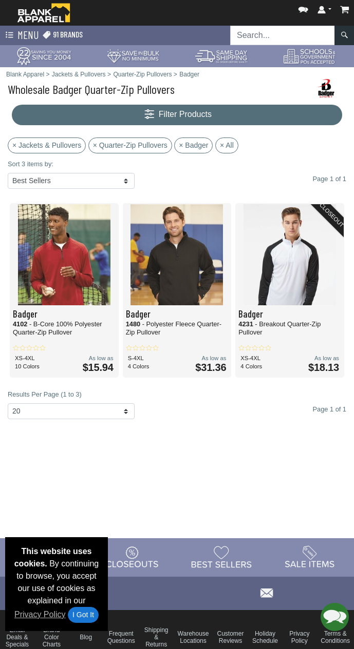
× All (227, 145)
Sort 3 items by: (30, 164)
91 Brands (62, 34)
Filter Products (177, 115)
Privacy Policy (40, 614)
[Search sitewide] (282, 35)
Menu (21, 35)
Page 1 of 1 (329, 409)
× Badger (193, 145)
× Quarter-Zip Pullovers (130, 145)
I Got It (83, 615)
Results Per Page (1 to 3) (45, 394)
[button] (303, 7)
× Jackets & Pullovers (46, 145)
